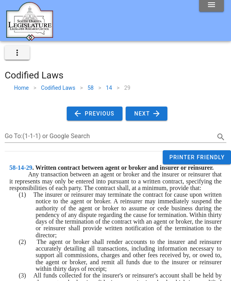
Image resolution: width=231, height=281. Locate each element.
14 (109, 88)
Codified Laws (58, 88)
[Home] (29, 37)
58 (90, 88)
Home (21, 88)
